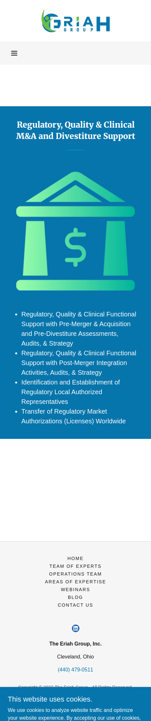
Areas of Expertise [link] (75, 581)
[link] (76, 21)
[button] (14, 53)
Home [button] (75, 558)
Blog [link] (75, 597)
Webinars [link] (75, 589)
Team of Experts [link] (75, 566)
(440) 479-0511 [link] (75, 669)
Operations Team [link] (75, 574)
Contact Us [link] (75, 605)
